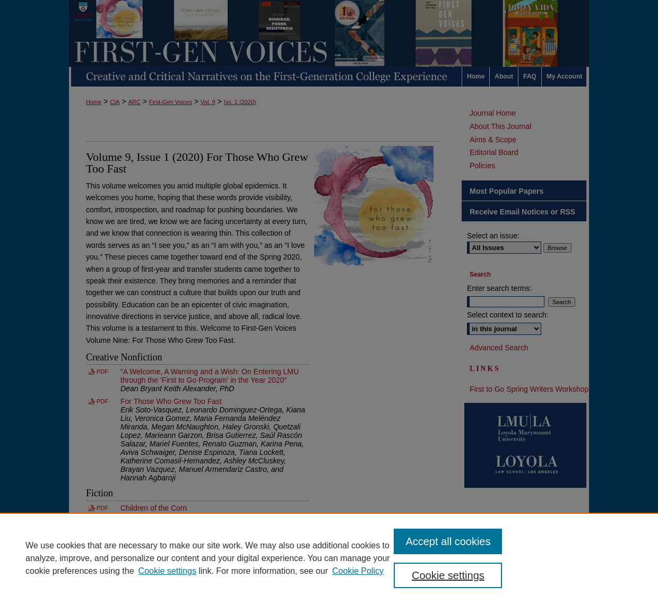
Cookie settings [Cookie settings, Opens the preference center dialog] (448, 575)
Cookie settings (167, 570)
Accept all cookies (447, 541)
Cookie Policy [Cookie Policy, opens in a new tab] (358, 570)
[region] (329, 558)
